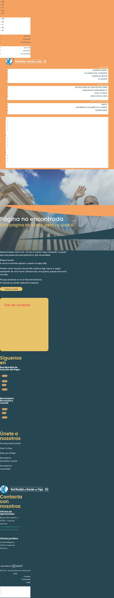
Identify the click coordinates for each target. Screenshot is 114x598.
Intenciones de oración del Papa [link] (91, 87)
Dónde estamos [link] (99, 76)
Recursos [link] (26, 39)
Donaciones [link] (101, 110)
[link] (16, 1)
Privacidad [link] (26, 579)
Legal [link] (28, 582)
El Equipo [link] (102, 79)
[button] (15, 26)
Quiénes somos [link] (100, 70)
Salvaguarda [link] (25, 42)
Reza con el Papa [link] (99, 96)
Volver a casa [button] (11, 289)
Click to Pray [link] (100, 93)
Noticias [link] (27, 36)
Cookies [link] (27, 576)
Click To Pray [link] (6, 448)
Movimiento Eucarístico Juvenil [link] (91, 107)
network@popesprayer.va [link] (10, 527)
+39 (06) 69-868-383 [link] (9, 530)
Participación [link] (99, 101)
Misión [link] (104, 67)
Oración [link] (103, 84)
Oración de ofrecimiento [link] (95, 90)
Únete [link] (104, 104)
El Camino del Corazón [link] (95, 73)
